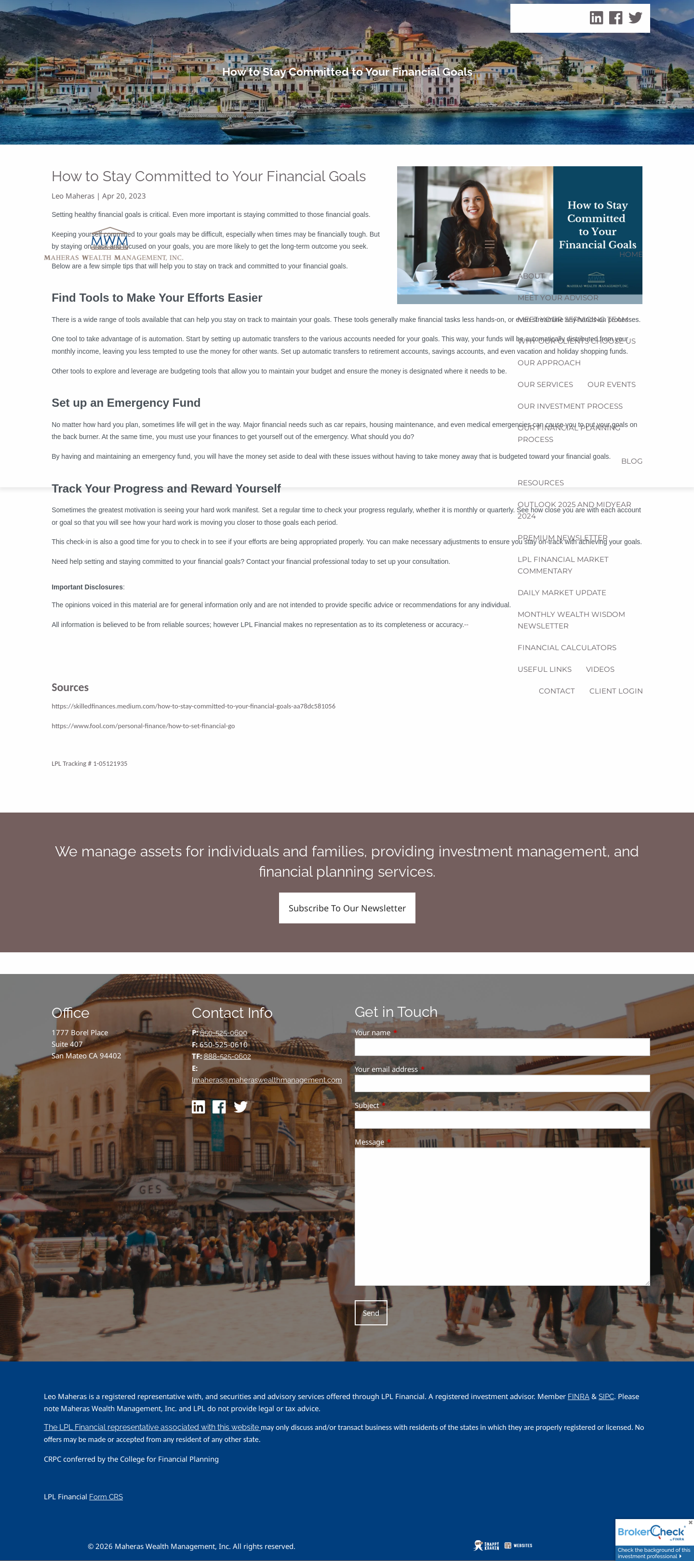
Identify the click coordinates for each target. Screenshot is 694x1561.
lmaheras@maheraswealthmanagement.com (267, 1080)
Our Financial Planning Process (569, 433)
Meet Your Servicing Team (573, 319)
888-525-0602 (227, 1056)
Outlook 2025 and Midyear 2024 (574, 510)
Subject (402, 1105)
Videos (600, 669)
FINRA (578, 1396)
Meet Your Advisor (558, 297)
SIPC (606, 1396)
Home (631, 254)
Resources (541, 482)
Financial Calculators (567, 647)
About (531, 275)
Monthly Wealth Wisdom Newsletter (571, 620)
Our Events (611, 384)
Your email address (422, 1069)
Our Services (545, 384)
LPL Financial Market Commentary (563, 565)
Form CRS (106, 1497)
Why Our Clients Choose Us (577, 341)
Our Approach (549, 362)
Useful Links (545, 669)
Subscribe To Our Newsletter (347, 908)
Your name (408, 1032)
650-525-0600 (223, 1032)
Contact (557, 690)
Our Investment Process (570, 406)
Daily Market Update (562, 592)
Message (405, 1142)
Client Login (616, 690)
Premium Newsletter (563, 537)
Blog (632, 461)
